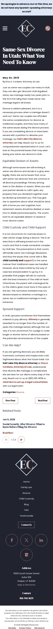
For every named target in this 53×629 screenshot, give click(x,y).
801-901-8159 (26, 598)
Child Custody (26, 498)
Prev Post (10, 400)
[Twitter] (26, 540)
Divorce (20, 392)
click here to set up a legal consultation (25, 382)
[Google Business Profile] (26, 555)
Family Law (26, 487)
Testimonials (26, 515)
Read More (8, 433)
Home (26, 481)
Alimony (33, 319)
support (28, 260)
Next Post (42, 400)
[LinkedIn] (41, 540)
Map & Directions (26, 584)
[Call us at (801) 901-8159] (47, 28)
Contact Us (26, 524)
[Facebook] (12, 540)
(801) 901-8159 (35, 378)
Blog (26, 504)
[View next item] (21, 439)
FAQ (26, 510)
